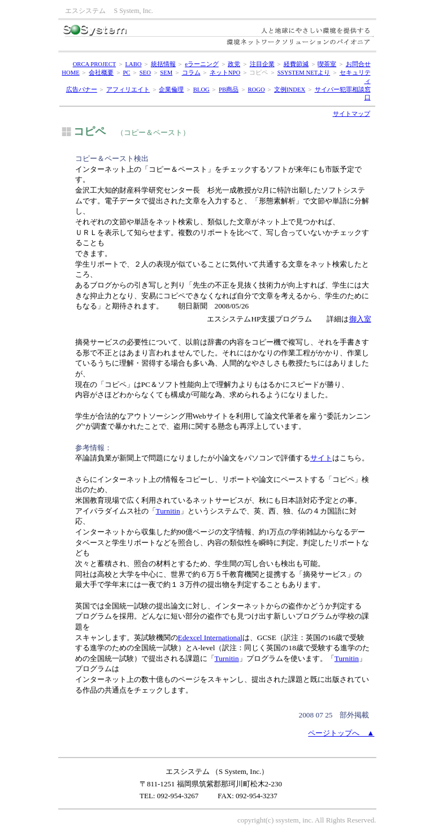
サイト (321, 458)
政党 (234, 64)
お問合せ (358, 64)
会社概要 (101, 72)
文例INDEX (289, 89)
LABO (133, 64)
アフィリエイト (128, 89)
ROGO (256, 89)
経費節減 (296, 64)
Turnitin (168, 511)
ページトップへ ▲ (341, 733)
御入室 (360, 319)
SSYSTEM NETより (303, 72)
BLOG (201, 89)
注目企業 (262, 64)
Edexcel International (210, 637)
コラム (191, 72)
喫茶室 (327, 64)
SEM (166, 72)
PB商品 (228, 89)
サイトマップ (351, 114)
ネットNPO (225, 72)
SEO (145, 72)
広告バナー (81, 89)
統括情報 (163, 64)
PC (126, 72)
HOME (70, 72)
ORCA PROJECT (94, 64)
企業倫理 (171, 89)
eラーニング (202, 64)
